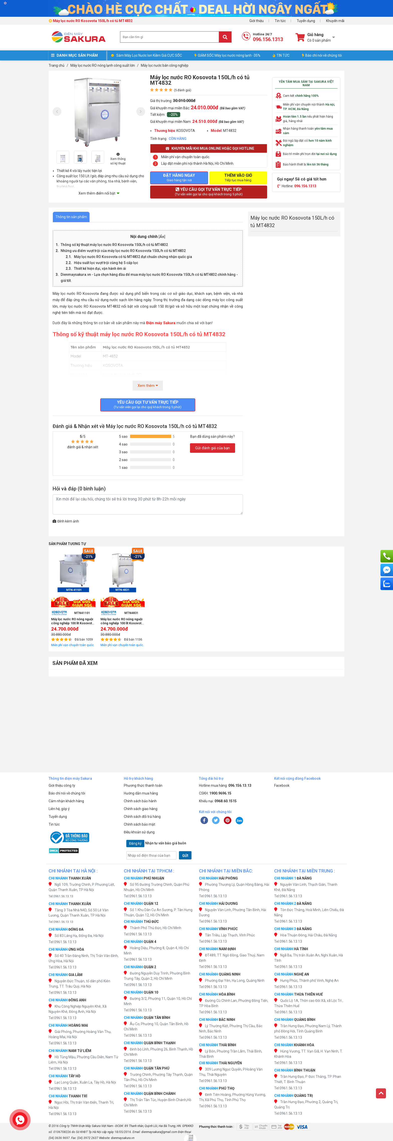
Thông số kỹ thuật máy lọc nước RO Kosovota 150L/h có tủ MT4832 (114, 245)
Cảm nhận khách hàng (66, 801)
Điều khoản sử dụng (139, 832)
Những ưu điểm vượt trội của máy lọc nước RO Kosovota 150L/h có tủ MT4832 (123, 251)
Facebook (281, 785)
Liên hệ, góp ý (59, 809)
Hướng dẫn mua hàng (141, 793)
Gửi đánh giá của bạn (212, 448)
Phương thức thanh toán (143, 785)
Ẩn (162, 237)
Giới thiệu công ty (62, 785)
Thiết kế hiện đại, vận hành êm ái (100, 269)
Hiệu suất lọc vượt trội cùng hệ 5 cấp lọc (106, 263)
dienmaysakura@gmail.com (159, 1132)
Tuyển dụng (306, 20)
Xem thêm (148, 385)
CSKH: (215, 793)
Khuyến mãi (335, 20)
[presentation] (57, 111)
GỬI (185, 856)
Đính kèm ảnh (66, 521)
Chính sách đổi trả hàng (142, 817)
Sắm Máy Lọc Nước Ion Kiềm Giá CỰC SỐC (149, 55)
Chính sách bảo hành (140, 801)
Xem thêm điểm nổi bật (96, 193)
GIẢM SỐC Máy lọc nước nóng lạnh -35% (227, 55)
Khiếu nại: (218, 801)
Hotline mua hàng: (225, 785)
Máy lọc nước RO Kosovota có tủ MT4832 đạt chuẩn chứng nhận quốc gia (133, 257)
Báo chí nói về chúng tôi (322, 55)
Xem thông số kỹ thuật (118, 159)
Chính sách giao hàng (140, 809)
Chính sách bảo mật (139, 824)
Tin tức (280, 20)
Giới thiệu (256, 20)
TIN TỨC (281, 55)
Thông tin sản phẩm (71, 217)
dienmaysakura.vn (122, 1138)
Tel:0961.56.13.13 (61, 896)
